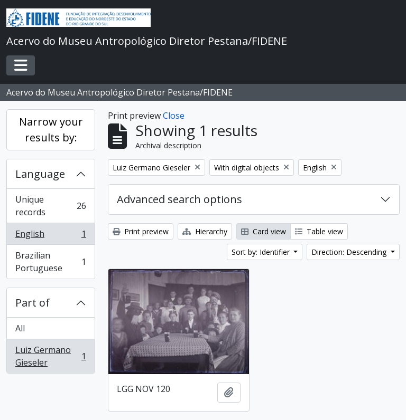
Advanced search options (179, 199)
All (20, 328)
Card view (263, 231)
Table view (319, 231)
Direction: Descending (350, 252)
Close (173, 115)
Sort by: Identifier (262, 252)
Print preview (141, 231)
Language (40, 174)
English (50, 236)
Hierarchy (204, 231)
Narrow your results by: (51, 129)
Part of (32, 302)
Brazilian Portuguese (50, 262)
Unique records (50, 206)
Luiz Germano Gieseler (50, 356)
